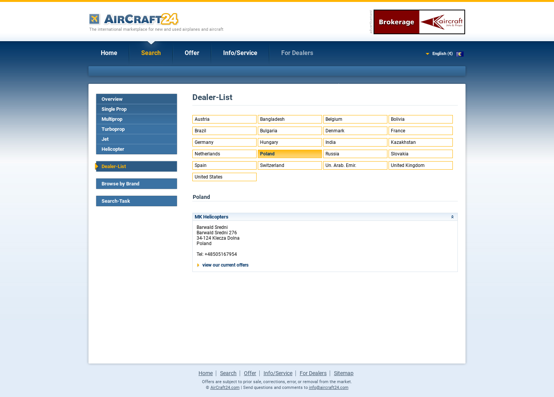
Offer (192, 53)
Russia (332, 154)
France (398, 130)
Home (109, 53)
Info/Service (240, 53)
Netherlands (207, 154)
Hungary (269, 142)
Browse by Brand (120, 184)
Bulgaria (268, 130)
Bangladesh (272, 119)
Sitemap (344, 373)
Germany (204, 142)
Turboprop (113, 129)
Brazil (200, 130)
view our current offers (225, 265)
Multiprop (112, 119)
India (330, 142)
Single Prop (114, 109)
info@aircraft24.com (329, 387)
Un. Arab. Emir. (340, 165)
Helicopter (113, 149)
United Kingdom (408, 165)
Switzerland (272, 165)
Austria (202, 119)
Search (151, 53)
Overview (112, 99)
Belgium (333, 119)
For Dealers (297, 53)
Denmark (334, 130)
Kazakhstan (403, 142)
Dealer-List (114, 166)
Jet (105, 139)
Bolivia (398, 119)
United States (208, 177)
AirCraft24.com (225, 387)
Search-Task (116, 201)
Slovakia (400, 154)
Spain (201, 165)
